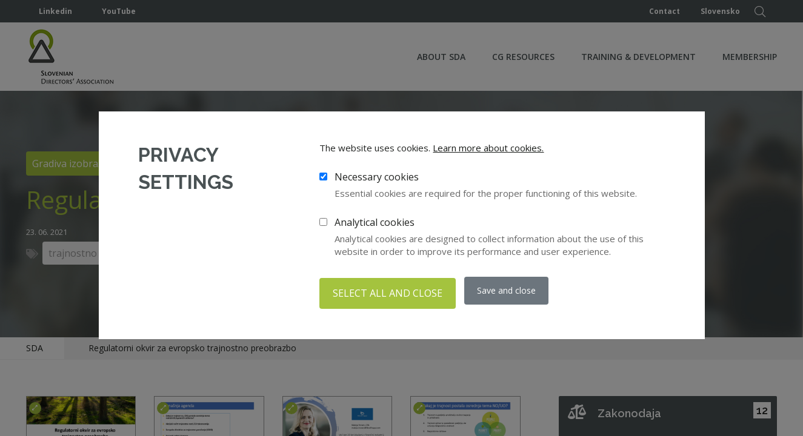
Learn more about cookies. (488, 150)
